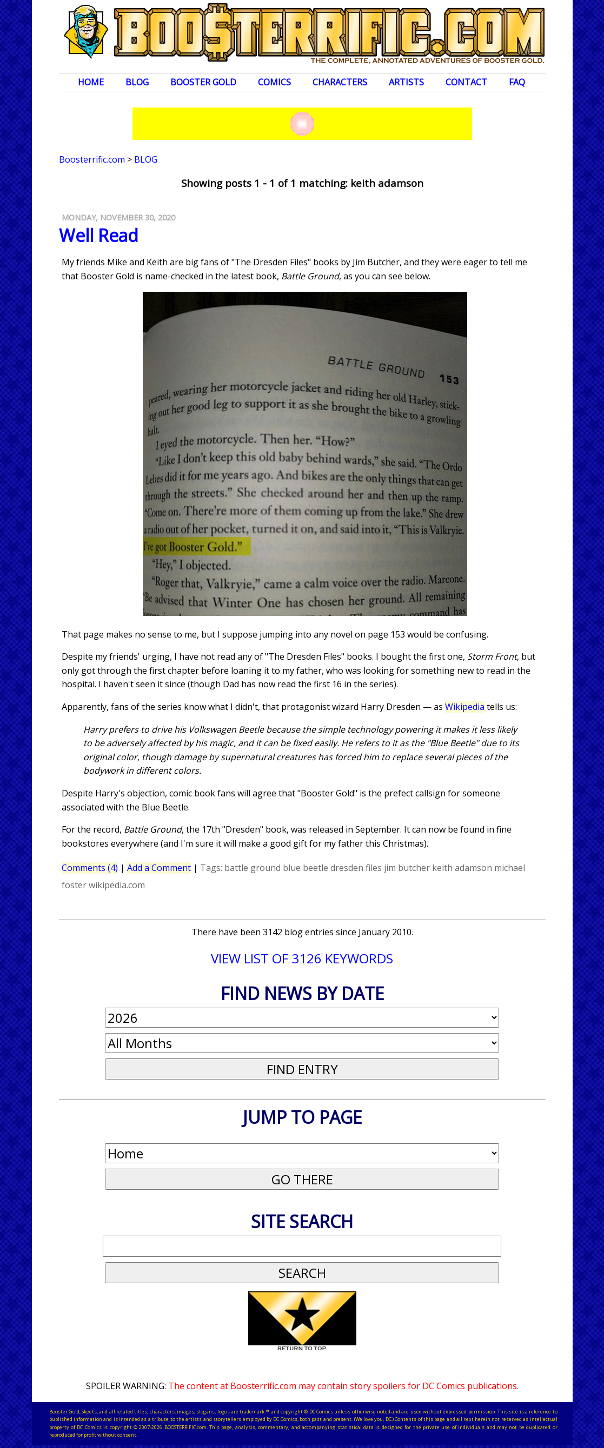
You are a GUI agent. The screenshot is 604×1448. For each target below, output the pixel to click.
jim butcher (407, 868)
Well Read (98, 235)
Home (91, 82)
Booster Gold (203, 82)
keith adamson (462, 868)
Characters (340, 82)
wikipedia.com (117, 885)
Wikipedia (464, 707)
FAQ (517, 82)
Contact (466, 82)
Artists (406, 82)
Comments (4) (90, 868)
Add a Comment (159, 868)
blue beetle (305, 868)
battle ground (252, 868)
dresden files (356, 868)
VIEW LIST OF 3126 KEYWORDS (302, 958)
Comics (274, 82)
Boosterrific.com (92, 159)
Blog (137, 82)
